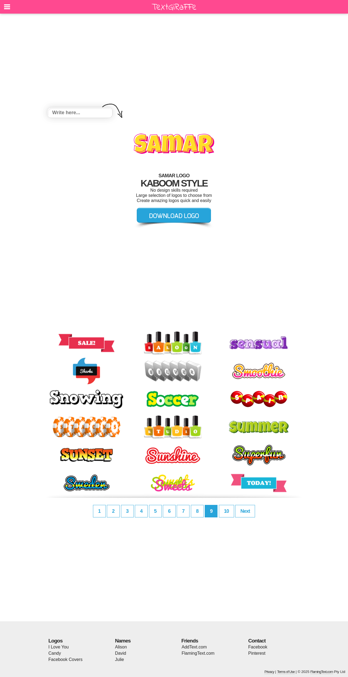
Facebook (257, 647)
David (120, 653)
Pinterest (256, 653)
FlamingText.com (198, 653)
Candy (54, 653)
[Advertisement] (174, 61)
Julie (119, 659)
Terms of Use (286, 672)
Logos (55, 641)
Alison (121, 647)
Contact (257, 641)
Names (122, 641)
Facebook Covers (65, 659)
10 (226, 511)
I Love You (58, 647)
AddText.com (194, 647)
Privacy (269, 672)
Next (245, 511)
